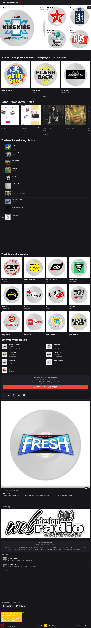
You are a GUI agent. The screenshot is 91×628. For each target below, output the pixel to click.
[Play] (45, 625)
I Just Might (15, 215)
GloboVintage (4, 130)
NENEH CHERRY (73, 129)
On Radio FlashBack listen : (15, 558)
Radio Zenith (12, 368)
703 (16, 491)
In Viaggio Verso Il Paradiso (20, 184)
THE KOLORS (15, 201)
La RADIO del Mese (9, 487)
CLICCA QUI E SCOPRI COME (45, 387)
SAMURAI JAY (15, 162)
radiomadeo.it (12, 356)
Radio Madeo (12, 352)
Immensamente (50, 127)
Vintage (49, 32)
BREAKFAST (14, 178)
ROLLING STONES (17, 199)
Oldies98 (48, 307)
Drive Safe (15, 192)
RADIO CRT (4, 279)
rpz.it (55, 364)
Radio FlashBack (36, 90)
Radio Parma (27, 334)
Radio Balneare (50, 334)
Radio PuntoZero (58, 360)
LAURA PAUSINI (50, 129)
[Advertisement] (45, 237)
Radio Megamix (72, 130)
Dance (47, 281)
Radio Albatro (57, 352)
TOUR (13, 209)
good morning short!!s (18, 207)
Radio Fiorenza (5, 334)
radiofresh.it (12, 364)
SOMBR (14, 154)
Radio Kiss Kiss (7, 8)
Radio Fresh (12, 360)
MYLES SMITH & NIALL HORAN (18, 193)
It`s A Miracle (5, 127)
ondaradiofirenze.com (14, 348)
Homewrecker (16, 153)
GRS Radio (4, 307)
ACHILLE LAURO (15, 185)
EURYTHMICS (27, 129)
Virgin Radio (51, 8)
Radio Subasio (49, 130)
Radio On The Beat (6, 90)
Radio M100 (72, 307)
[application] (45, 626)
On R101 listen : (12, 564)
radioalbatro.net (58, 356)
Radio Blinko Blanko (29, 279)
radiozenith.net (12, 371)
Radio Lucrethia (65, 90)
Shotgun (14, 176)
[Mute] (85, 626)
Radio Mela (51, 30)
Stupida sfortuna (17, 145)
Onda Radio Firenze (14, 344)
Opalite (14, 168)
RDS (71, 30)
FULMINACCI (15, 147)
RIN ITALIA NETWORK (52, 279)
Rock (48, 10)
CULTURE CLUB (5, 129)
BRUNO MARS (15, 217)
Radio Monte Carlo (76, 8)
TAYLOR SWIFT (15, 170)
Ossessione (15, 160)
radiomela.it (57, 348)
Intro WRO (9, 625)
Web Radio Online (11, 626)
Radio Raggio (27, 307)
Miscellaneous (5, 10)
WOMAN (71, 127)
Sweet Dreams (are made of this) (33, 127)
